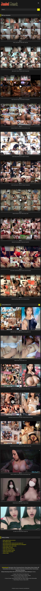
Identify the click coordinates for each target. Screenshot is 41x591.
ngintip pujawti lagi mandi (8, 551)
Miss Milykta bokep (7, 541)
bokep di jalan (6, 553)
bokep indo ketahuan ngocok (9, 550)
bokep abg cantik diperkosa (8, 548)
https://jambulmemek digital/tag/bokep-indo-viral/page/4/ (14, 544)
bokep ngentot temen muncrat (9, 540)
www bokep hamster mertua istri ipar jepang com (13, 543)
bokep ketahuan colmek (8, 547)
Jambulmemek (5, 567)
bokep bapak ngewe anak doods (9, 545)
